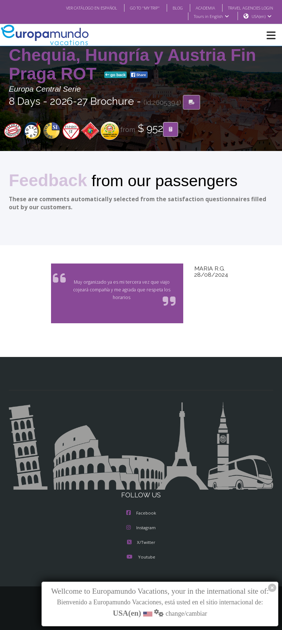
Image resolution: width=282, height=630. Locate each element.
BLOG (170, 7)
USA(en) (261, 16)
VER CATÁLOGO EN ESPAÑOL (77, 7)
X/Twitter (141, 543)
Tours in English (211, 16)
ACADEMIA (198, 7)
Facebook (141, 513)
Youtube (141, 557)
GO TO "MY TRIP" (135, 7)
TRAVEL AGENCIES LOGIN (248, 7)
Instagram (141, 528)
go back (115, 75)
